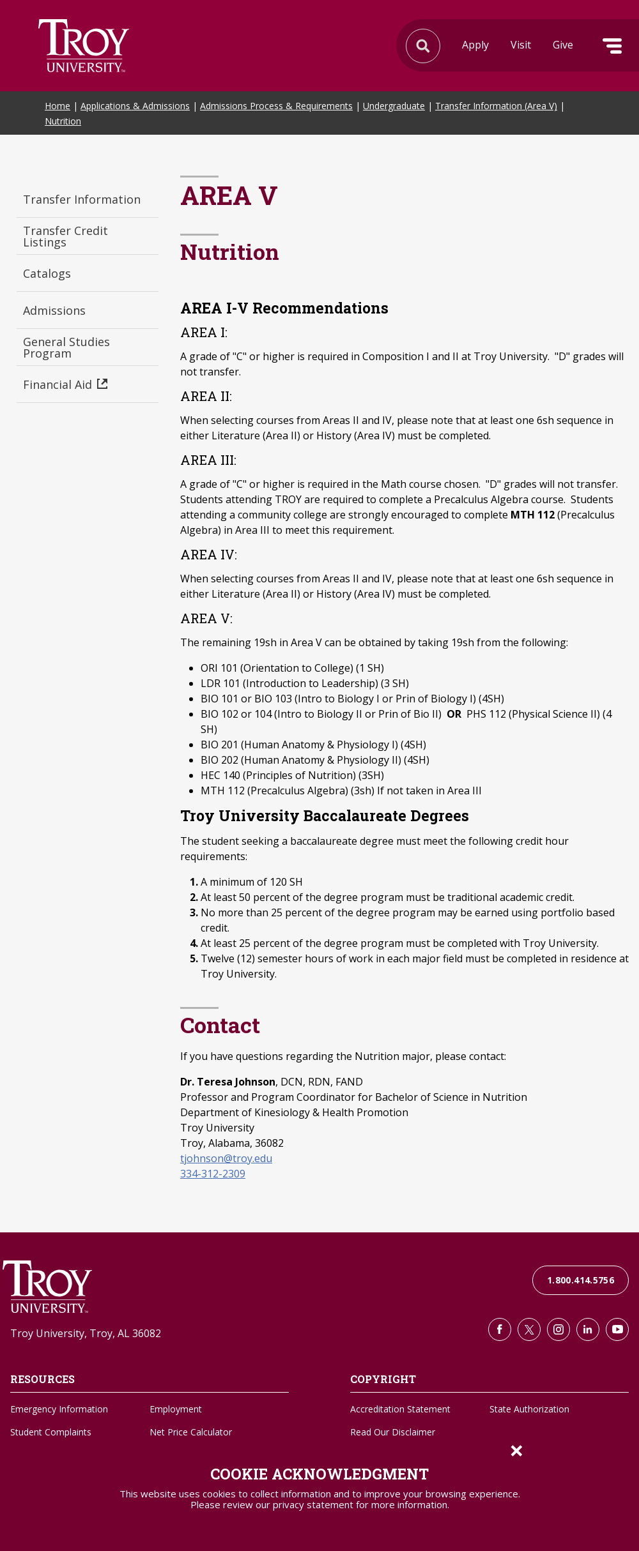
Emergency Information (59, 1409)
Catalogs (47, 273)
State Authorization (529, 1409)
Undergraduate (394, 106)
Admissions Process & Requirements (276, 106)
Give (563, 45)
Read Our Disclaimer (392, 1432)
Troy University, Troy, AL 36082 (85, 1333)
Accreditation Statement (400, 1409)
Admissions (54, 310)
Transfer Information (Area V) (496, 106)
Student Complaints (50, 1432)
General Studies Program (66, 347)
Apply (475, 45)
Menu (612, 46)
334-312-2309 (212, 1174)
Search (83, 45)
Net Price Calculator (191, 1432)
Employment (176, 1409)
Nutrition (63, 121)
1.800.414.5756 (580, 1280)
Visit (521, 45)
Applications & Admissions (135, 106)
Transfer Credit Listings (65, 236)
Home (57, 106)
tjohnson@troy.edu (226, 1158)
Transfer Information (82, 199)
